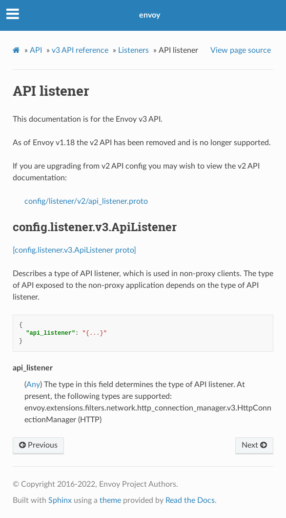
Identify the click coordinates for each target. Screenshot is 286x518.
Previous (38, 445)
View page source (240, 50)
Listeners (133, 50)
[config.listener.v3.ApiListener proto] (74, 250)
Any (33, 384)
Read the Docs (190, 500)
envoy (149, 15)
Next (254, 445)
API (36, 50)
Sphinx (60, 500)
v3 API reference (80, 50)
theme (110, 500)
